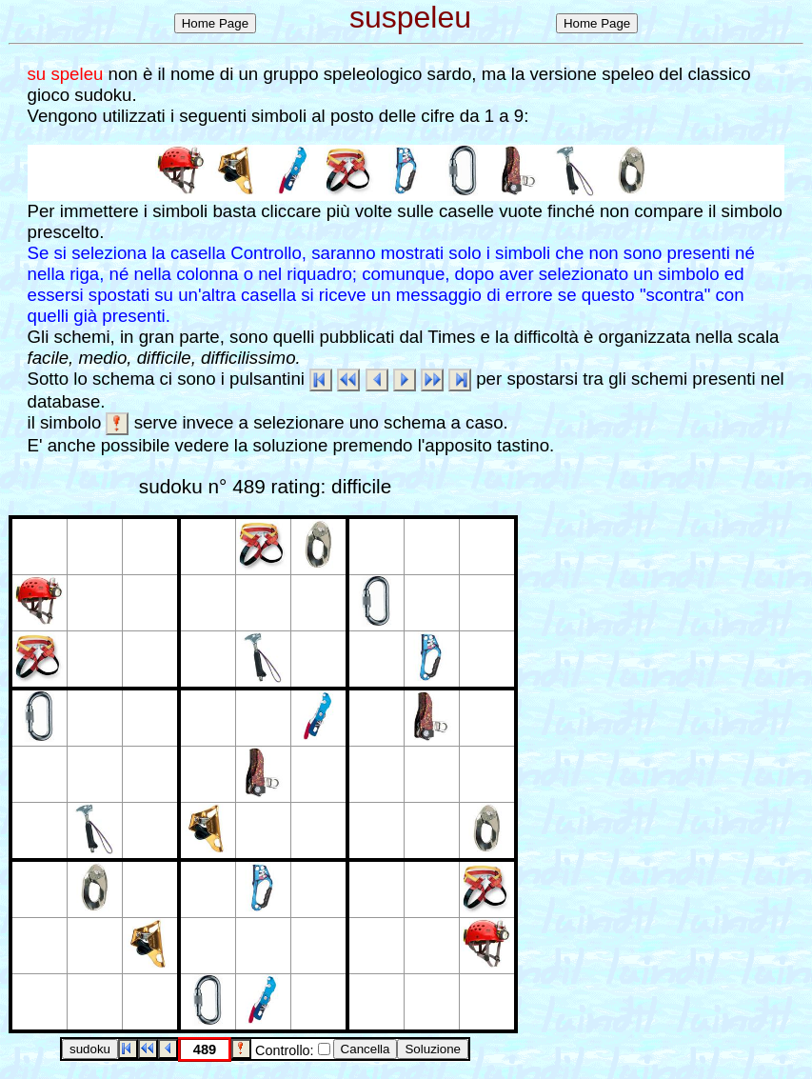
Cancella (365, 1049)
